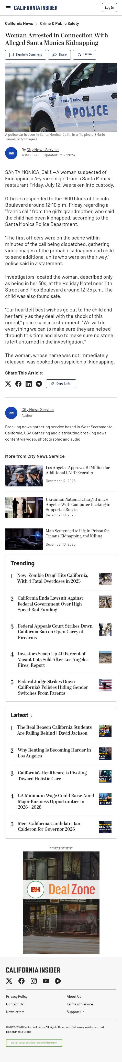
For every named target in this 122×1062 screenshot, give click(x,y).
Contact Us (15, 1004)
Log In (109, 7)
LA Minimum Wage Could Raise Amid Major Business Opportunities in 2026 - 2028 (56, 801)
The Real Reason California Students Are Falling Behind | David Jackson (54, 730)
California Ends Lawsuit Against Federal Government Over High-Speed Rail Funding (50, 604)
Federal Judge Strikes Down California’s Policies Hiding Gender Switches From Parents (53, 687)
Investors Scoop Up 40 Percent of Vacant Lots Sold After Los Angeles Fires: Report (53, 659)
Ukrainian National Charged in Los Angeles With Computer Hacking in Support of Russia (78, 504)
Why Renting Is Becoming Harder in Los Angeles (54, 753)
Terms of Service (80, 1004)
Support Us (75, 1012)
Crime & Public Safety (59, 24)
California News (19, 24)
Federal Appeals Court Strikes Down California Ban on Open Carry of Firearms (55, 632)
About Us (74, 997)
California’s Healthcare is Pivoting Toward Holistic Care (52, 775)
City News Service (43, 150)
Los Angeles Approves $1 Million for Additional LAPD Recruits (78, 470)
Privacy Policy (16, 997)
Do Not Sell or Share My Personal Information (34, 1043)
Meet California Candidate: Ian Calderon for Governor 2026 (49, 826)
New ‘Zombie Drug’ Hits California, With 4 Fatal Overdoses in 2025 (52, 578)
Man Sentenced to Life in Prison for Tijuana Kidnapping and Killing (77, 533)
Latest (19, 716)
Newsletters (15, 1012)
